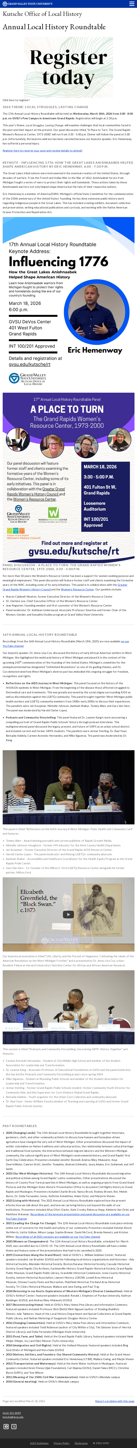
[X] (14, 1426)
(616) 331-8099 (12, 1413)
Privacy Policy (62, 1443)
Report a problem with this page (115, 1401)
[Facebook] (7, 1426)
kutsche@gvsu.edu (13, 1417)
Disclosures (81, 1443)
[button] (132, 3)
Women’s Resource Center (77, 589)
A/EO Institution (39, 1443)
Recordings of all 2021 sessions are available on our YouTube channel (58, 1236)
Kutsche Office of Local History (42, 14)
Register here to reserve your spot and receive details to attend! (43, 150)
